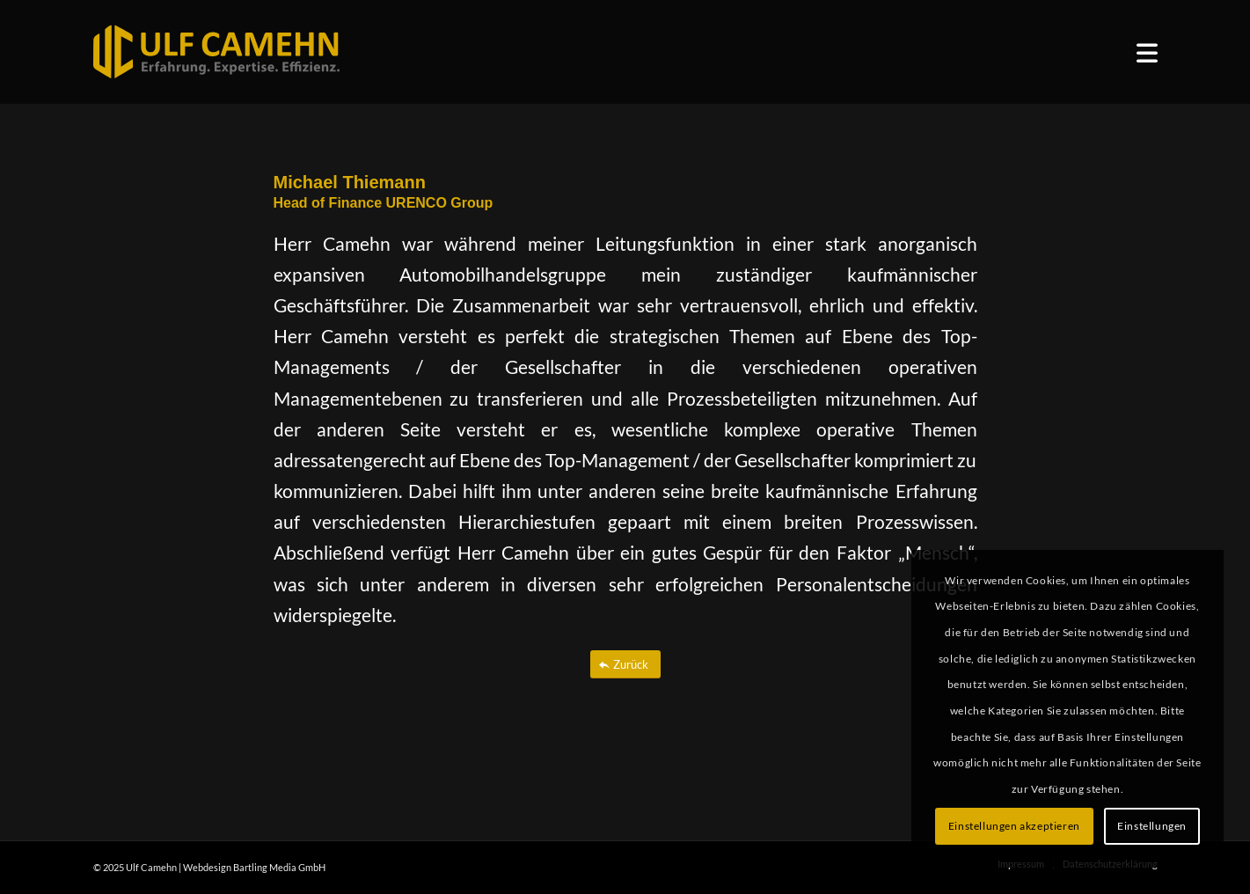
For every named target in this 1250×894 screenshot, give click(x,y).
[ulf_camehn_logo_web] (216, 52)
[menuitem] (1147, 52)
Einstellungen (1152, 825)
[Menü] (1147, 52)
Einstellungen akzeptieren (1014, 825)
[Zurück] (625, 664)
